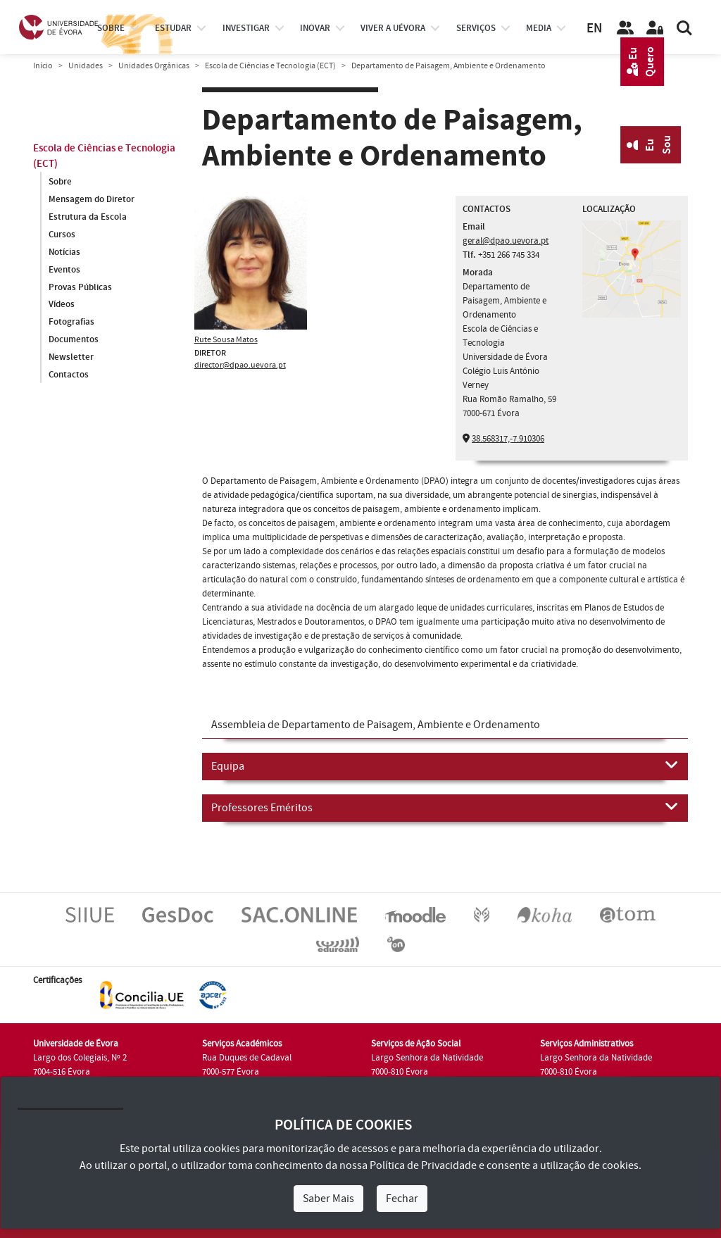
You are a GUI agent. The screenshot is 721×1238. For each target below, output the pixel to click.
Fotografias (71, 322)
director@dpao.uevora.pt (240, 365)
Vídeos (62, 305)
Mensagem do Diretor (91, 199)
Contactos (69, 375)
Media (538, 28)
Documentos (74, 340)
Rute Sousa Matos (226, 339)
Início (43, 66)
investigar (246, 28)
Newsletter (71, 357)
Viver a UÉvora (392, 28)
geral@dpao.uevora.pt (505, 241)
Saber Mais (328, 1199)
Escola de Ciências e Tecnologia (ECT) (270, 66)
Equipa (445, 765)
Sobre (111, 28)
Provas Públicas (80, 287)
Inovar (315, 28)
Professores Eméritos (445, 807)
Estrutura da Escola (88, 217)
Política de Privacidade (423, 1165)
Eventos (64, 269)
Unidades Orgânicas (153, 66)
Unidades (85, 66)
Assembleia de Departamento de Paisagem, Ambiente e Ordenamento (375, 725)
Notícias (64, 252)
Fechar (402, 1199)
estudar (173, 28)
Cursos (62, 234)
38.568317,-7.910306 (508, 438)
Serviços (476, 28)
